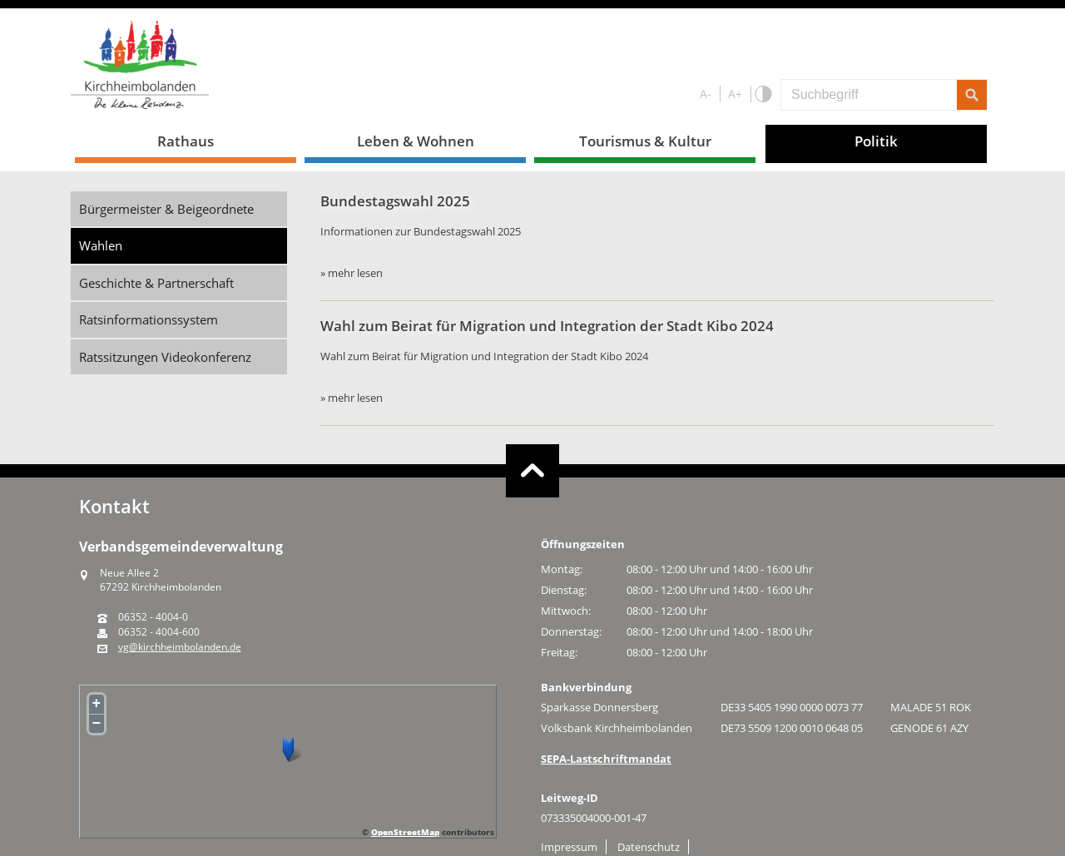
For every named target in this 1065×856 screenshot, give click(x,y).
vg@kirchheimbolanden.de (179, 647)
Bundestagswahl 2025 (395, 200)
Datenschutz (648, 846)
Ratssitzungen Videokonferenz (165, 357)
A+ (735, 93)
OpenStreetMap (405, 832)
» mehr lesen (351, 272)
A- (705, 93)
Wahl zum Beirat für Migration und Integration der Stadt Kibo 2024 (547, 325)
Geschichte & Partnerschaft (156, 283)
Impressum (569, 846)
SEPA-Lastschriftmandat (606, 758)
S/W (762, 94)
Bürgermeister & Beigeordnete (166, 208)
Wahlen (100, 245)
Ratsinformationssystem (148, 319)
